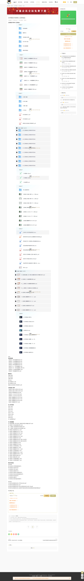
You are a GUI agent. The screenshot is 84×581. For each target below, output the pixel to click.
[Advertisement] (32, 561)
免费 (56, 2)
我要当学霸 (44, 2)
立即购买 (53, 495)
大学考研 (38, 2)
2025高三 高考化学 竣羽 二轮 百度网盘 (15, 540)
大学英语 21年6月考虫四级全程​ (67, 87)
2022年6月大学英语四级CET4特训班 (68, 83)
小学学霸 (32, 2)
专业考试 (51, 2)
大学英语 (21, 20)
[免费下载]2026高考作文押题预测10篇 (69, 99)
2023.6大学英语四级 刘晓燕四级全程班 (69, 66)
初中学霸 (26, 2)
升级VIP (46, 495)
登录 (34, 547)
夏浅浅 (10, 20)
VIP (15, 2)
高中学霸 (20, 2)
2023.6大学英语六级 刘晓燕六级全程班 (69, 69)
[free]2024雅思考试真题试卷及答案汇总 (50, 540)
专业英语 (10, 531)
